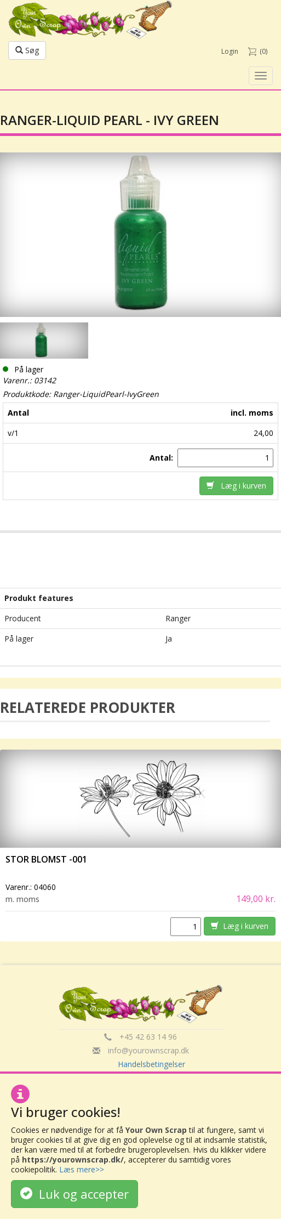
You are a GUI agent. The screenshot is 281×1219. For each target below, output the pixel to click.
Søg (27, 50)
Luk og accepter (74, 1194)
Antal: (162, 457)
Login (229, 51)
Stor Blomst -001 (46, 859)
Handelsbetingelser (151, 1064)
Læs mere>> (81, 1169)
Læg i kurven (236, 485)
